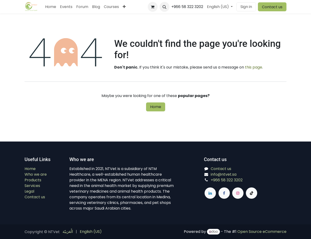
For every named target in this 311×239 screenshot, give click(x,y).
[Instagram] (238, 193)
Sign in (246, 6)
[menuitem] (50, 7)
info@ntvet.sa (223, 174)
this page (253, 67)
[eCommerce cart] (153, 7)
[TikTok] (251, 193)
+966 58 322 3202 (227, 180)
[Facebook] (224, 193)
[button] (164, 7)
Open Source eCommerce (261, 231)
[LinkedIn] (210, 193)
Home (155, 106)
